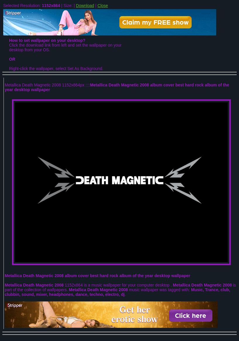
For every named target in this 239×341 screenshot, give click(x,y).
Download (85, 5)
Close (102, 5)
